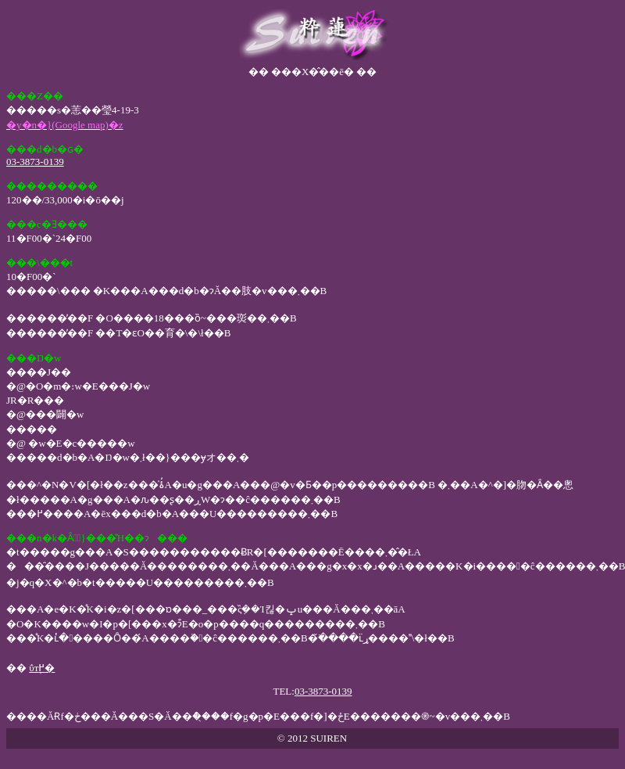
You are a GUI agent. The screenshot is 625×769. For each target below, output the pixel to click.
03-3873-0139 (35, 161)
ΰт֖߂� (42, 668)
